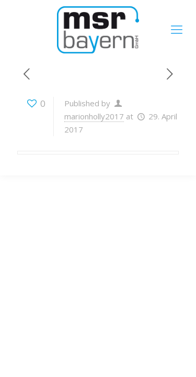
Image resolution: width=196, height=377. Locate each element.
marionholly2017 (94, 116)
